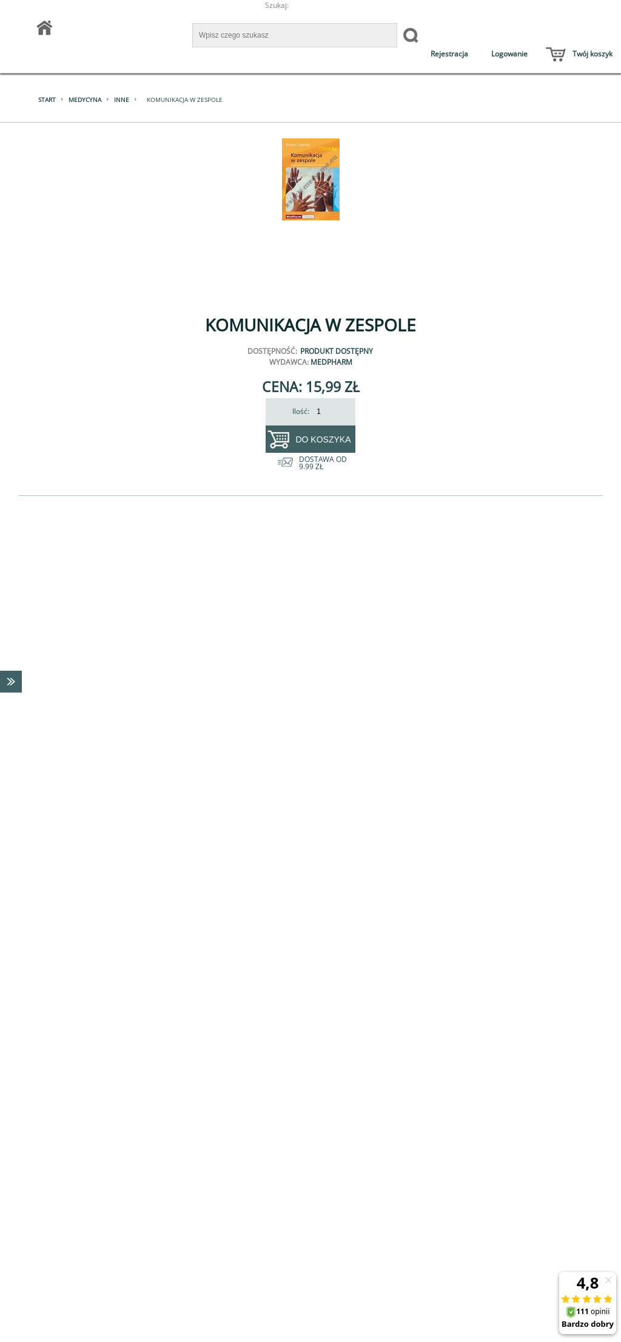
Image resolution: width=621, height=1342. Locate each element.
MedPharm (331, 362)
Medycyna (85, 99)
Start (47, 99)
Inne (121, 99)
